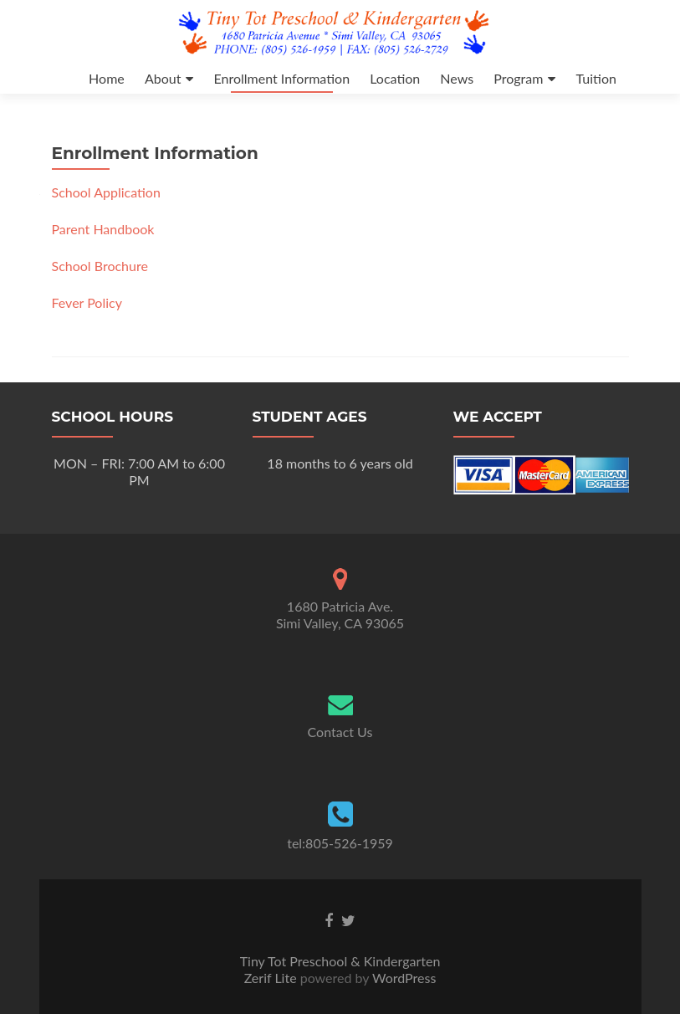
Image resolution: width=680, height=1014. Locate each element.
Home (107, 78)
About (163, 78)
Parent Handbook (103, 229)
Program (518, 78)
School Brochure (100, 266)
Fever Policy (87, 302)
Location (395, 78)
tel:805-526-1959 (340, 843)
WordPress (402, 978)
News (456, 78)
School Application (106, 192)
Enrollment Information (281, 78)
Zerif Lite (272, 978)
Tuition (595, 78)
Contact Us (340, 732)
